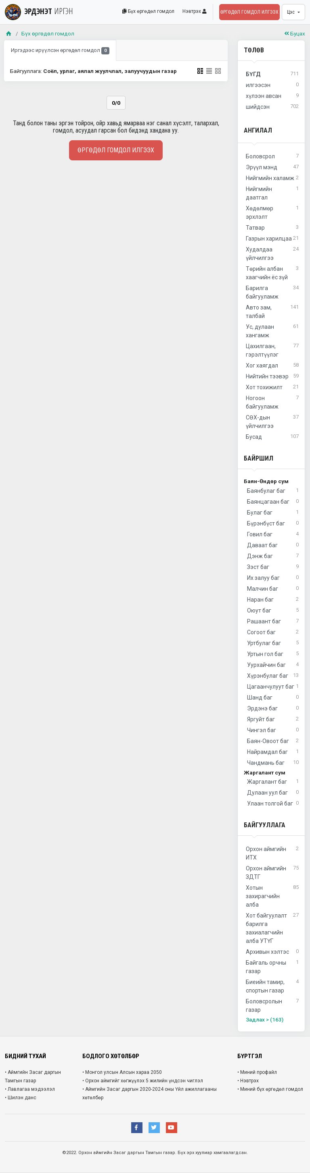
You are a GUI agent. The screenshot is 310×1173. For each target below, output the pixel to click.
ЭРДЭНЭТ (39, 11)
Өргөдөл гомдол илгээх (249, 12)
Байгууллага (264, 825)
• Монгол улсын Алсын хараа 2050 (122, 1072)
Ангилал (258, 130)
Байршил (258, 458)
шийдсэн (272, 107)
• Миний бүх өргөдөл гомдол (270, 1089)
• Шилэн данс (20, 1097)
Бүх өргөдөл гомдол (148, 11)
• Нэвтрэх (248, 1081)
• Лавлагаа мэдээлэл (30, 1089)
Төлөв (254, 50)
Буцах (294, 33)
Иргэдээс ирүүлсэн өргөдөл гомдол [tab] (60, 51)
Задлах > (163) (264, 1019)
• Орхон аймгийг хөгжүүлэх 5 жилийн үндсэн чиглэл (142, 1081)
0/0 (116, 103)
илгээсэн (272, 85)
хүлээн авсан (272, 96)
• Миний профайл (257, 1072)
